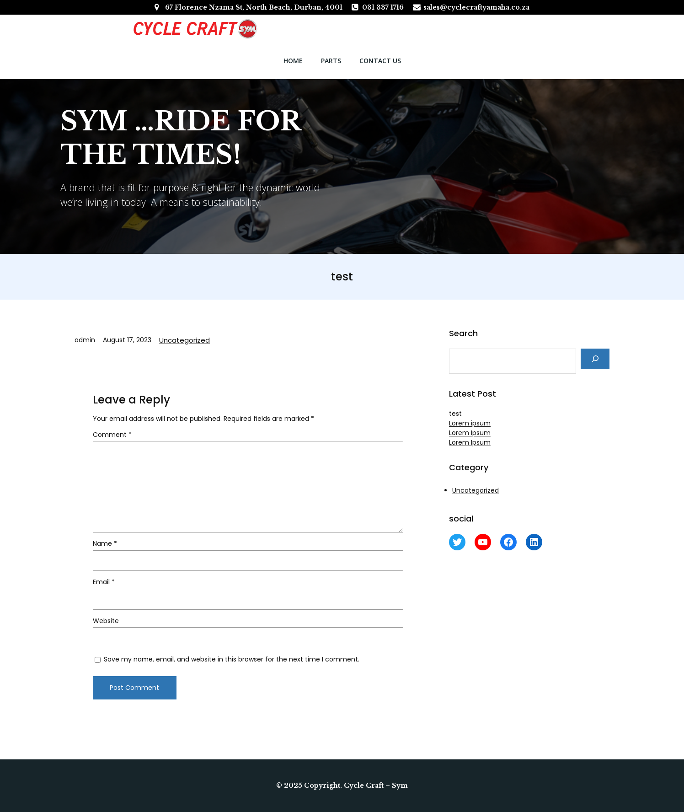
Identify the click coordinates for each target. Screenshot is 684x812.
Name (105, 544)
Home (293, 60)
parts (331, 60)
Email (104, 583)
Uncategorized (184, 340)
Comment (112, 436)
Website (106, 622)
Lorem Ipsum (470, 432)
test (455, 413)
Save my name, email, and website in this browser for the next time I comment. (231, 660)
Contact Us (380, 60)
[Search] (595, 359)
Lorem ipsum (470, 423)
